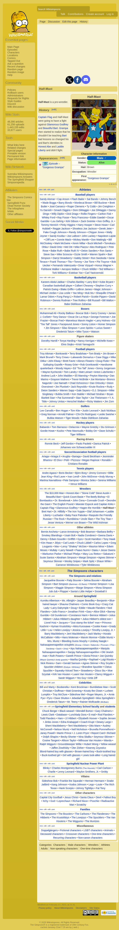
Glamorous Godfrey (57, 124)
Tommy (78, 261)
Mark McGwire (62, 243)
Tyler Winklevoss (90, 564)
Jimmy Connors (97, 472)
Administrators (15, 95)
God (52, 801)
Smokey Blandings (52, 535)
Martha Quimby (78, 659)
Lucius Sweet (102, 328)
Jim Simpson (53, 328)
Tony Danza (59, 316)
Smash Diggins (62, 210)
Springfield (89, 596)
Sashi (58, 648)
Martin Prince (64, 733)
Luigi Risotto (107, 659)
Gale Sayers (83, 390)
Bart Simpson (61, 584)
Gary (89, 611)
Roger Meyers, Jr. (97, 694)
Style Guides (14, 101)
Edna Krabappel (69, 722)
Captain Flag (45, 117)
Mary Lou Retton (92, 553)
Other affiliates (15, 214)
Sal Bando (92, 199)
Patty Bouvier (74, 580)
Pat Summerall (65, 397)
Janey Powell (47, 733)
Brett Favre (69, 361)
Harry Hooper (85, 224)
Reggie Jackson (61, 228)
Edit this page (69, 21)
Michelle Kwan (105, 340)
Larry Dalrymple (60, 607)
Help (9, 75)
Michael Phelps (72, 553)
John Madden (65, 375)
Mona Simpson (103, 587)
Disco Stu (100, 670)
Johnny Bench (108, 199)
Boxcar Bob (82, 313)
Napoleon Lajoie (107, 236)
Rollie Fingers (88, 213)
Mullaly (53, 550)
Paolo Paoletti (83, 443)
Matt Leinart (85, 372)
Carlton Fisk (104, 213)
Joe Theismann (98, 397)
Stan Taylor (82, 397)
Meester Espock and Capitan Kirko (95, 504)
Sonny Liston (88, 324)
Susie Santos (47, 557)
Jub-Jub (53, 591)
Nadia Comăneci (87, 535)
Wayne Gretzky (90, 427)
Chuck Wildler (89, 269)
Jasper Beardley (86, 600)
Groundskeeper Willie (70, 744)
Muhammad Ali (48, 313)
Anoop (78, 645)
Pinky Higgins (67, 224)
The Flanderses (100, 813)
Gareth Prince (73, 655)
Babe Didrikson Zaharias (77, 304)
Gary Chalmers (103, 711)
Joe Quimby (106, 655)
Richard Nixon (80, 801)
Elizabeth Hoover (87, 718)
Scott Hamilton (93, 539)
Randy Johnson (77, 232)
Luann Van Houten (82, 674)
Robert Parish (81, 296)
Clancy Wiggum (103, 674)
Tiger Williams (77, 434)
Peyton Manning (99, 375)
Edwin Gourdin (58, 539)
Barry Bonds (65, 202)
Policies (11, 89)
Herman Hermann (94, 780)
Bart (64, 135)
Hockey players (85, 422)
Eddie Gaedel (97, 217)
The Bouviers (65, 813)
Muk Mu (89, 293)
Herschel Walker (76, 401)
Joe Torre (89, 261)
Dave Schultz (106, 430)
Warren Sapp (67, 390)
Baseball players (85, 194)
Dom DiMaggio (81, 210)
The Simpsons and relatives (85, 576)
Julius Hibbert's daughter (66, 619)
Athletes (85, 189)
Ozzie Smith (80, 254)
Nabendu (95, 645)
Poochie (94, 801)
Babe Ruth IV (72, 250)
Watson (95, 331)
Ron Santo (105, 250)
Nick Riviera (47, 663)
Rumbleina (73, 518)
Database (61, 714)
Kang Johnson (59, 784)
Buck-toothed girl (51, 755)
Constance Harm (78, 615)
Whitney (75, 667)
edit (54, 109)
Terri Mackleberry (77, 725)
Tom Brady (95, 353)
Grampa (63, 128)
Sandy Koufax (57, 236)
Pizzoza (75, 460)
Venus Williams (78, 484)
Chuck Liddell (84, 542)
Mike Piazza (81, 247)
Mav (56, 546)
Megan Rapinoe (90, 460)
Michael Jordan (48, 293)
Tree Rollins (79, 300)
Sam (58, 663)
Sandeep (50, 648)
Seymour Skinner (52, 561)
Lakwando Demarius (82, 357)
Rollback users (15, 92)
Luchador (58, 515)
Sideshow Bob (50, 780)
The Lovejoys (79, 817)
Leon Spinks (86, 328)
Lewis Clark (47, 714)
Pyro (49, 698)
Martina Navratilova (50, 480)
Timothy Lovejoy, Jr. (102, 630)
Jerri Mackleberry (76, 633)
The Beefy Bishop (95, 496)
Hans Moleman (70, 637)
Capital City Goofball (51, 797)
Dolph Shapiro (51, 736)
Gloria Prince (90, 655)
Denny (43, 539)
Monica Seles (88, 480)
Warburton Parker (52, 553)
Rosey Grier (71, 364)
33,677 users (14, 130)
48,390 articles (15, 121)
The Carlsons (82, 813)
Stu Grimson (107, 427)
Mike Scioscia (64, 254)
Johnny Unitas (57, 401)
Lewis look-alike (91, 755)
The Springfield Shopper (20, 179)
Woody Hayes (63, 368)
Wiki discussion (15, 106)
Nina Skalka (85, 736)
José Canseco (57, 206)
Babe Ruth (56, 250)
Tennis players (85, 468)
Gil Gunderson (59, 615)
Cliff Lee (49, 239)
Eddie (82, 607)
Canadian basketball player (57, 285)
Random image (15, 72)
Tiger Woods (72, 418)
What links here (15, 145)
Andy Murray (106, 476)
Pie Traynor (103, 261)
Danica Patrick (101, 443)
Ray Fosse (63, 217)
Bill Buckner (100, 202)
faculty (95, 706)
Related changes (16, 147)
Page (43, 21)
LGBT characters (92, 830)
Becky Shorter (68, 736)
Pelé (66, 460)
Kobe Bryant (106, 282)
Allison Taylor (69, 740)
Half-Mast (108, 507)
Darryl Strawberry (62, 258)
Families (85, 809)
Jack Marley (94, 633)
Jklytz (58, 542)
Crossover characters (77, 834)
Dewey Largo (104, 722)
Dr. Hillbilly (59, 511)
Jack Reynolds (79, 386)
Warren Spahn (97, 254)
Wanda (108, 740)
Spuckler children (53, 666)
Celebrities (85, 682)
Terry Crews (62, 357)
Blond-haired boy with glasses (56, 751)
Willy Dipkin (57, 213)
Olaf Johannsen (95, 511)
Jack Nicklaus (108, 410)
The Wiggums (75, 821)
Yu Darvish (46, 210)
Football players (85, 349)
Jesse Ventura (55, 522)
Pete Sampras (71, 480)
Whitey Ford (48, 217)
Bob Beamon (88, 531)
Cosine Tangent (51, 740)
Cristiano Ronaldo (78, 463)
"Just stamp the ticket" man (85, 622)
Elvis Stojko (67, 344)
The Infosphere (15, 208)
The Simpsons (48, 813)
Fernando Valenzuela (64, 265)
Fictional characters (70, 830)
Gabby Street (81, 258)
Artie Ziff (92, 678)
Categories (45, 844)
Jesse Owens (108, 550)
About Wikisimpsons (63, 908)
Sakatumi (108, 553)
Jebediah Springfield (83, 698)
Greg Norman (48, 414)
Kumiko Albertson (50, 600)
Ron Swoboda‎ (98, 258)
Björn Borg (81, 472)
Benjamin (102, 600)
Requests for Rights (18, 98)
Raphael (93, 659)
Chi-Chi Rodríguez (86, 414)
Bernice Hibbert (98, 615)
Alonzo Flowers (85, 361)
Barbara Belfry (105, 531)
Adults (44, 848)
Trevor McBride (80, 379)
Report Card (98, 733)
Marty (52, 687)
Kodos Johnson (77, 784)
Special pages (15, 150)
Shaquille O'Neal (105, 293)
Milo (57, 637)
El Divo (58, 460)
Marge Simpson (87, 557)
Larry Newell (66, 550)
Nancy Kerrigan (86, 340)
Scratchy (81, 804)
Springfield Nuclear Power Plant (85, 763)
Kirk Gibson (72, 221)
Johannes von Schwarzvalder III (77, 447)
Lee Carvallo (47, 410)
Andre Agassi (49, 472)
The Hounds (88, 768)
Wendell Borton (84, 711)
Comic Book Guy (90, 604)
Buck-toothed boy (106, 751)
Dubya (67, 667)
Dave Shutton (61, 698)
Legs (91, 784)
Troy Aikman (46, 353)
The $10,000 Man (54, 493)
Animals (108, 830)
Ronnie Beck (52, 443)
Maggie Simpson (65, 587)
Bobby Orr (91, 430)
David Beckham (91, 456)
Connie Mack (64, 239)
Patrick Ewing (50, 289)
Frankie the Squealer (71, 780)
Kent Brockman (79, 687)
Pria (112, 645)
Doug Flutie (102, 361)
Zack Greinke (88, 221)
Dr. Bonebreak (63, 500)
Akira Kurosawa (81, 626)
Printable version (16, 153)
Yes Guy (81, 678)
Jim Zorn (109, 401)
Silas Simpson (70, 328)
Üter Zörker (77, 747)
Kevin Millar (79, 243)
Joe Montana (98, 379)
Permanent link (15, 156)
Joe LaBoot (73, 236)
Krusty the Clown (93, 690)
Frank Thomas (58, 261)
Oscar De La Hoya (78, 316)
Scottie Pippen (99, 296)
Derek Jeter (105, 228)
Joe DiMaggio (98, 210)
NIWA (10, 211)
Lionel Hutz (50, 622)
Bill (41, 687)
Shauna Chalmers (69, 604)
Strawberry (87, 670)
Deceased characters (51, 834)
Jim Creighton (105, 206)
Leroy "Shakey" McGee (74, 546)
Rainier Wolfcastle (90, 701)
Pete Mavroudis (74, 430)
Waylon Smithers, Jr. (87, 771)
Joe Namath (60, 383)
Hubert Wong (91, 744)
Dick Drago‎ (72, 213)
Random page (15, 69)
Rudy (110, 386)
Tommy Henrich (49, 224)
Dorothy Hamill (49, 340)
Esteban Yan (76, 272)
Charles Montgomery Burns (67, 768)
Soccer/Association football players (85, 452)
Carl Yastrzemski (94, 272)
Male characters (77, 844)
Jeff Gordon (67, 443)
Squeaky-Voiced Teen (67, 670)
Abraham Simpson (66, 557)
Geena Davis (105, 535)
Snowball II (101, 591)
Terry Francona (79, 217)
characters (85, 571)
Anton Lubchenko (103, 372)
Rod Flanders (105, 714)
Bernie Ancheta (49, 531)
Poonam (104, 645)
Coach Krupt (87, 722)
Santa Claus (87, 797)
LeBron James (84, 289)
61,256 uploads (15, 124)
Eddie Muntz (106, 637)
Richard (111, 733)
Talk (62, 13)
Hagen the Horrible (90, 507)
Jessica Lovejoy (81, 630)
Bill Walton (108, 300)
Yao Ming (78, 293)
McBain (104, 702)
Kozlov (60, 430)
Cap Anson (63, 199)
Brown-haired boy (84, 751)
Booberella (63, 687)
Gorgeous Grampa (98, 178)
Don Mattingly (98, 239)
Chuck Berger (49, 711)
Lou (50, 630)
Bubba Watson (55, 418)
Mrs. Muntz (53, 641)
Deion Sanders (89, 250)
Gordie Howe (47, 430)
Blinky (46, 768)
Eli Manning (81, 375)
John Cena (79, 500)
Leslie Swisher (106, 414)
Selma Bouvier (92, 580)
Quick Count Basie (73, 496)
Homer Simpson (106, 324)
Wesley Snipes (72, 561)
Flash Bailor (78, 199)
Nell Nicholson (79, 729)
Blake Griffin (67, 289)
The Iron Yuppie (76, 511)
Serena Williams (107, 480)
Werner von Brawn (76, 522)
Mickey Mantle (81, 239)
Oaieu (95, 550)
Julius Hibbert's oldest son (96, 619)
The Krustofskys (60, 817)
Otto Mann (95, 725)
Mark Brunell (47, 357)
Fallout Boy (110, 797)
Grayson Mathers (59, 379)
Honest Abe (44, 146)
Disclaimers (81, 908)
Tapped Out (13, 61)
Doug (74, 607)
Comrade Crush (95, 500)
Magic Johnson (102, 289)
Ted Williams (106, 269)
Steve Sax (49, 254)
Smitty (104, 771)
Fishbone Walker (50, 269)
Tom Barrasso (59, 427)
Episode (53, 163)
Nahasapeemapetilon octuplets (57, 644)
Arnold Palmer (66, 414)
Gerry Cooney (98, 313)
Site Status (94, 908)
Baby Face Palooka (76, 515)
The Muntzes (92, 821)
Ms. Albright (68, 600)
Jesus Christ (71, 797)
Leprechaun (63, 801)
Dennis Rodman (61, 300)
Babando (45, 427)
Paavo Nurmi (82, 550)
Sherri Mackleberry (55, 725)
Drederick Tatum (65, 331)
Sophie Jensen (107, 718)
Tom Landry (70, 372)
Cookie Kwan (99, 626)
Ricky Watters (94, 401)
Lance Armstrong (69, 531)
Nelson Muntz (61, 729)
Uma (65, 648)
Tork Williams (59, 272)
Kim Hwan (46, 542)
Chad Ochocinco (79, 383)
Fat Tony (100, 788)
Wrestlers (85, 488)
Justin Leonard (90, 410)
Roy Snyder (107, 663)
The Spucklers (96, 817)
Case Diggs (102, 357)
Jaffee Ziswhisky (60, 747)
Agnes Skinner (106, 557)
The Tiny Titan (103, 518)
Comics (11, 58)
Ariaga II (55, 456)
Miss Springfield (104, 698)
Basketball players (85, 277)
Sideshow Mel (77, 694)
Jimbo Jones (52, 722)
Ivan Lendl (73, 476)
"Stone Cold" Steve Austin (95, 493)
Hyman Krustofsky (61, 626)
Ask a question (15, 63)
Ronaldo (106, 460)
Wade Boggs (49, 202)
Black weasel (67, 711)
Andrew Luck (48, 375)
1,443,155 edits (15, 127)
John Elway (54, 361)
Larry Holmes (102, 320)
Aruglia (66, 456)
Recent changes (16, 66)
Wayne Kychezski (52, 372)
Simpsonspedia (15, 182)
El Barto (82, 584)
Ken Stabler (78, 394)
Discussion (54, 21)
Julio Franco (59, 611)
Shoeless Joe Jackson (84, 228)
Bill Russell (94, 300)
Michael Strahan (96, 394)
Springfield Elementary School (73, 706)
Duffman (59, 690)
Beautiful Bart (50, 128)
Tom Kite (75, 410)
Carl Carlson (104, 768)
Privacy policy (44, 908)
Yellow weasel (108, 744)
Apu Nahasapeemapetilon (84, 648)
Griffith (71, 539)
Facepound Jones (69, 324)
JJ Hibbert (70, 718)
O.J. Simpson (99, 390)
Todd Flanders (48, 718)
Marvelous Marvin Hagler (79, 320)
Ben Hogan (62, 410)
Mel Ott (68, 247)
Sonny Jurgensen (105, 368)
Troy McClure (60, 694)
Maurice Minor (97, 546)
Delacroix (74, 427)
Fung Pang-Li (64, 296)
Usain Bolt (70, 535)
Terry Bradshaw (78, 353)
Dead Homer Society (18, 205)
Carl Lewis (69, 542)
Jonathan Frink (76, 611)
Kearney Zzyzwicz (96, 747)
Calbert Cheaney (84, 285)
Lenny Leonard (66, 771)
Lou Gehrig (57, 221)
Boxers (85, 308)
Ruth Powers (57, 655)
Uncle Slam (87, 518)
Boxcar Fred (57, 320)
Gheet (86, 645)
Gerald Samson (71, 663)
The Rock (59, 518)
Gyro (80, 539)
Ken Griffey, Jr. (106, 221)
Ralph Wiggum (48, 744)
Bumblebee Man (99, 687)
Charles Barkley (75, 282)
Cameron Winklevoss (67, 564)
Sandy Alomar (47, 199)
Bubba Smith (62, 394)
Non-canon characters (90, 837)
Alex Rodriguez (98, 247)
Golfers (85, 406)
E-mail (92, 714)
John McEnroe (89, 476)
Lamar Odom (47, 296)
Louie (99, 784)
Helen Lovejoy (62, 630)
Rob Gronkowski (89, 364)
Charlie (51, 771)
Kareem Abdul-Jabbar (53, 282)
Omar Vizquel (85, 265)
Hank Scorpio (66, 788)
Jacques (63, 622)
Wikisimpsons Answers (19, 176)
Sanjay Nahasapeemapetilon (83, 652)
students (110, 706)
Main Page (13, 46)
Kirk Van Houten (61, 674)
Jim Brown (108, 353)
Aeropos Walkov (70, 269)
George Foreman (100, 316)
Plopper (64, 591)
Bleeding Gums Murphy (74, 641)
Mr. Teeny (72, 701)
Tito (70, 261)
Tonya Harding (67, 340)
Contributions (75, 13)
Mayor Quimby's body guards (54, 659)
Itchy (45, 801)
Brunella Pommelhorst (101, 729)
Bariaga (76, 456)
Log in (110, 13)
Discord (11, 104)
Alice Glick (99, 611)
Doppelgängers (49, 830)
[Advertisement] (19, 285)
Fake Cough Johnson (55, 232)
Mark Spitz (88, 561)
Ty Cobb (91, 206)
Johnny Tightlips (85, 788)
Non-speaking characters (64, 848)
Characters (13, 52)
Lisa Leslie (64, 293)
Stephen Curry (103, 285)
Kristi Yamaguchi (85, 344)
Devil (98, 797)
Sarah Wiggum (66, 678)
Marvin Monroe (89, 637)
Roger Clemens (75, 206)
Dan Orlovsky (97, 383)
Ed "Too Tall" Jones (83, 368)
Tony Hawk (109, 539)
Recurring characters (64, 837)
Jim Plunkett (62, 386)
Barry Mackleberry (54, 633)
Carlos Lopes (101, 542)
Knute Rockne (97, 386)
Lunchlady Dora (77, 714)
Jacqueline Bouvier (54, 580)
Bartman (73, 584)
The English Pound (63, 504)
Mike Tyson (82, 331)
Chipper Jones (96, 232)
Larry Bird (92, 282)
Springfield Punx (16, 203)
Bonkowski (61, 353)
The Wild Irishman (98, 522)
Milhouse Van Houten (90, 740)
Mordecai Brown (83, 202)
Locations (12, 55)
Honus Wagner (103, 265)
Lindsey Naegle (98, 641)
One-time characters (102, 834)
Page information (16, 159)
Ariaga (45, 456)
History (84, 21)
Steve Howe (101, 224)
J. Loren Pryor (81, 733)
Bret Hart (47, 511)
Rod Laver (60, 476)
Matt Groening (74, 690)
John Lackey (89, 236)
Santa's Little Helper (81, 591)
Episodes (12, 49)
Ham (60, 718)
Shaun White (104, 561)
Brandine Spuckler (92, 666)
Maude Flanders (96, 607)
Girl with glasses (72, 755)
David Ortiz (56, 247)
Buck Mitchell (95, 243)
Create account (95, 13)
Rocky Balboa (66, 313)
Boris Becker (66, 472)
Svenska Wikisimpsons (20, 174)
